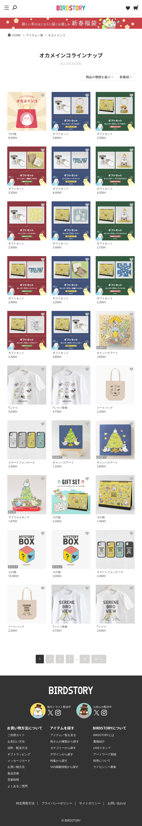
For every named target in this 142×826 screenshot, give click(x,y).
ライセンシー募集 (104, 767)
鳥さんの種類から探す (64, 741)
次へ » (99, 659)
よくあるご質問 (17, 786)
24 (84, 659)
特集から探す (58, 761)
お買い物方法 (16, 767)
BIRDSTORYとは (103, 735)
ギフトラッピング (18, 754)
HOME (16, 35)
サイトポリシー (90, 803)
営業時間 (13, 780)
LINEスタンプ (102, 748)
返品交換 (13, 773)
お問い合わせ (117, 803)
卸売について (101, 761)
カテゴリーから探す (63, 748)
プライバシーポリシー (56, 803)
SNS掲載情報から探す (64, 767)
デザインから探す (61, 754)
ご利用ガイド (16, 735)
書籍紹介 (99, 741)
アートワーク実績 (104, 754)
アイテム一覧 (34, 35)
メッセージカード (18, 761)
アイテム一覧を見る (63, 735)
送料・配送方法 (17, 748)
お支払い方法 (16, 741)
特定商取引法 (25, 803)
